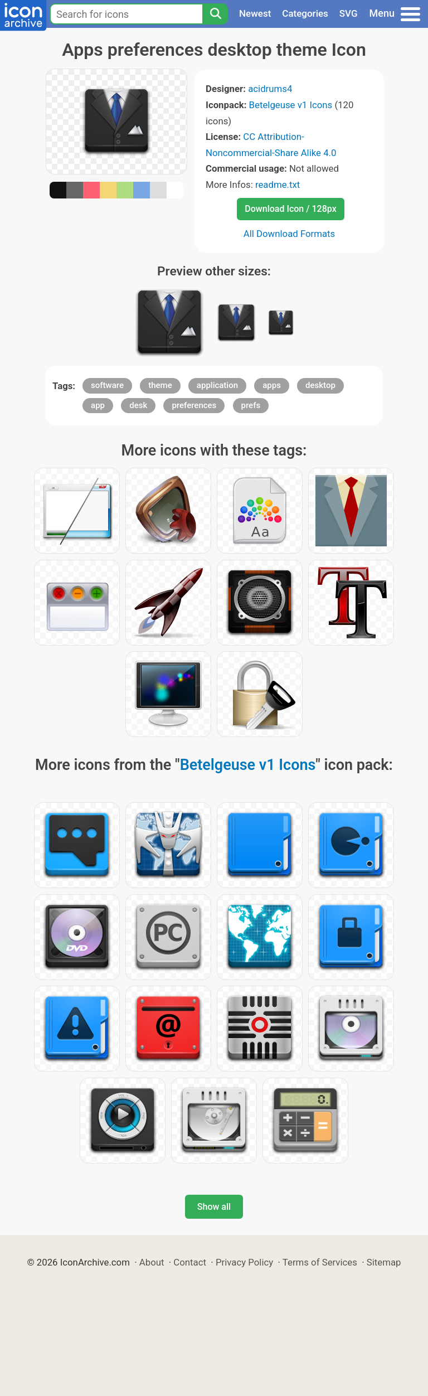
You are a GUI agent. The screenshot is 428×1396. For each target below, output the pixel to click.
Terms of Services (320, 1262)
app (98, 405)
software (107, 385)
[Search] (215, 14)
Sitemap (384, 1262)
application (217, 385)
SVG (348, 13)
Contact (189, 1262)
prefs (251, 405)
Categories (305, 13)
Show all (214, 1206)
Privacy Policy (244, 1262)
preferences (194, 405)
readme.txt (277, 184)
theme (160, 385)
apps (271, 385)
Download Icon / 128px (290, 208)
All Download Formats (289, 233)
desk (138, 405)
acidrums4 (270, 88)
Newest (255, 13)
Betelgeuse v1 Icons (291, 104)
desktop (320, 385)
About (151, 1262)
